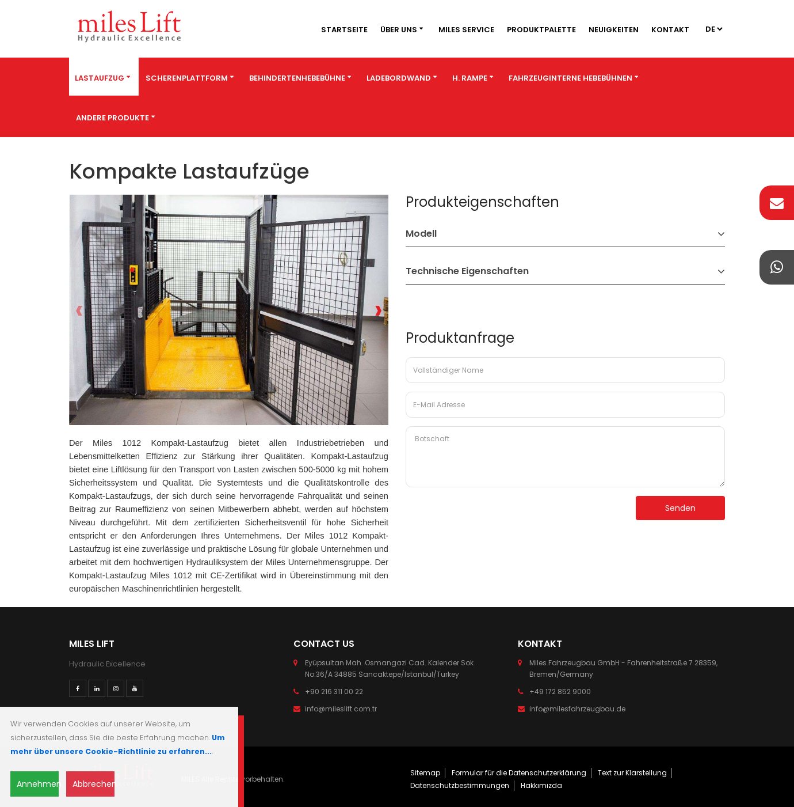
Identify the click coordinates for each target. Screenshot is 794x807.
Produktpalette (541, 29)
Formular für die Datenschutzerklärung (519, 773)
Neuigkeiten (614, 29)
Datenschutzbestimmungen (459, 785)
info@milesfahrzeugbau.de (577, 709)
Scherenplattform (187, 78)
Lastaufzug (99, 78)
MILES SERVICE (466, 29)
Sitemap (425, 773)
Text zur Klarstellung (632, 773)
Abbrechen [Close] (93, 784)
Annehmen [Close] (38, 784)
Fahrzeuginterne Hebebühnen (570, 78)
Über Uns (398, 29)
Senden (680, 508)
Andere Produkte (112, 117)
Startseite (344, 29)
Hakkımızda (541, 785)
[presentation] (79, 310)
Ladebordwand (399, 78)
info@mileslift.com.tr (341, 709)
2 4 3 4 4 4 (713, 29)
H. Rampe (469, 78)
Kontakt (670, 29)
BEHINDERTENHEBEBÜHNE (297, 78)
